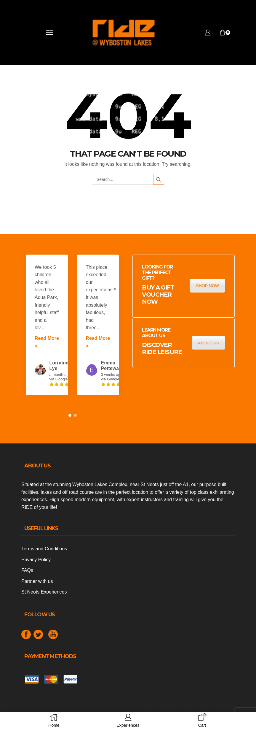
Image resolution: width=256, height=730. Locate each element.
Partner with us (37, 581)
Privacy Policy (36, 559)
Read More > (47, 342)
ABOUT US (208, 342)
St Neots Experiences (44, 591)
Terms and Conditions (44, 548)
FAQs (27, 570)
